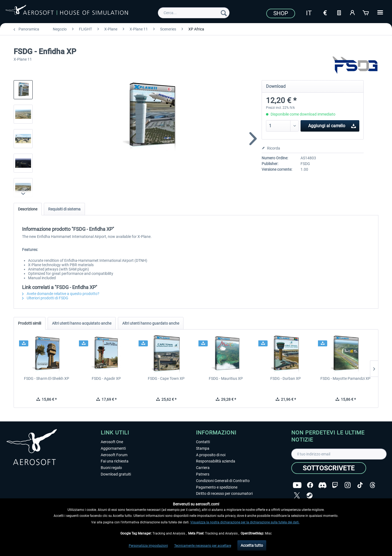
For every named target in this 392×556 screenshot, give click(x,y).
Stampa (202, 448)
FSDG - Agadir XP (106, 378)
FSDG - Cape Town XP (166, 378)
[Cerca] (223, 12)
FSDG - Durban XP (285, 378)
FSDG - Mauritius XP (226, 378)
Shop (280, 13)
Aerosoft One (112, 442)
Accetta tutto (252, 545)
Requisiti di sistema (64, 209)
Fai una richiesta (114, 461)
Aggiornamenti (113, 448)
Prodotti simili (29, 323)
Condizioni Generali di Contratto (223, 481)
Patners (202, 474)
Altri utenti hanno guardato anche (150, 323)
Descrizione (27, 209)
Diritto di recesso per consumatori (224, 493)
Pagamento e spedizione (216, 487)
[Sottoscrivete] (328, 468)
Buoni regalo (111, 467)
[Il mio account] (352, 12)
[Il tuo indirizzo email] (339, 454)
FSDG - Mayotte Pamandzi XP (345, 378)
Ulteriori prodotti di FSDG (45, 298)
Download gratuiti (116, 474)
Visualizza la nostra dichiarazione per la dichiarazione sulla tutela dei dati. (244, 522)
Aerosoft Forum (114, 455)
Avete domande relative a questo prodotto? (60, 293)
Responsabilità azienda (215, 461)
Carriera (203, 467)
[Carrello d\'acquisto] (366, 12)
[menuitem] (193, 12)
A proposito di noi (210, 455)
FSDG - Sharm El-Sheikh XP (46, 378)
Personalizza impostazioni (148, 546)
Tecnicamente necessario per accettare (202, 546)
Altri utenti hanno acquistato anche (81, 323)
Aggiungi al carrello (332, 125)
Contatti (203, 442)
